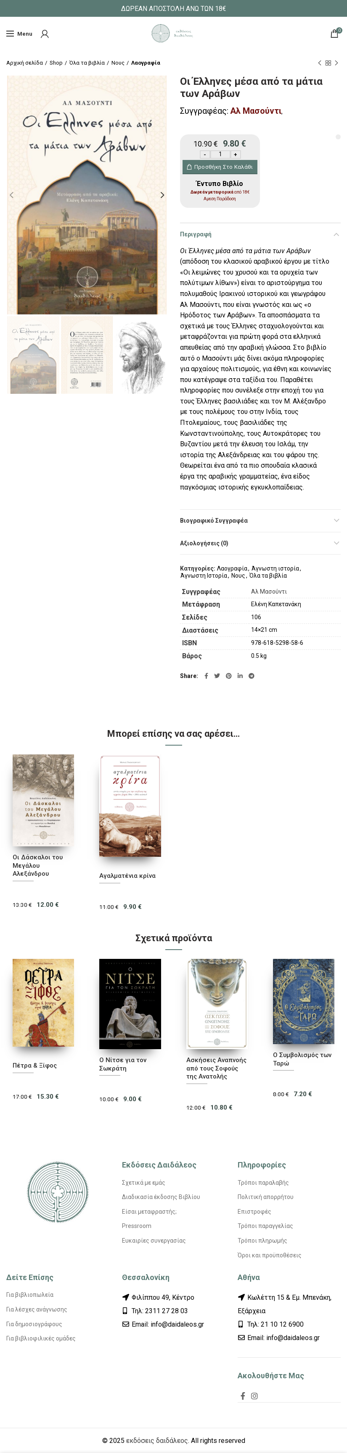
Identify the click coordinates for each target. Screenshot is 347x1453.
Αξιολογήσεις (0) (204, 543)
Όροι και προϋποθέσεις (270, 1255)
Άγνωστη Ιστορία (203, 575)
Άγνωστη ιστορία (275, 568)
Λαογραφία (145, 63)
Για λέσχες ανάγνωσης (36, 1309)
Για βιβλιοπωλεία (29, 1294)
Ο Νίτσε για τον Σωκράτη (122, 1064)
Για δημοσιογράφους (34, 1324)
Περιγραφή (196, 234)
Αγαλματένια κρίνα (127, 876)
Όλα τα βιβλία (87, 63)
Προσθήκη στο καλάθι (223, 167)
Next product (336, 63)
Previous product (319, 63)
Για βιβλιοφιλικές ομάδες (41, 1338)
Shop (56, 63)
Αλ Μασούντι (255, 111)
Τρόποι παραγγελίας (265, 1226)
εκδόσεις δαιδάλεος (157, 1441)
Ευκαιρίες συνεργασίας (154, 1240)
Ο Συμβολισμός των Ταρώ (302, 1059)
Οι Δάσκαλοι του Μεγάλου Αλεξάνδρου (38, 865)
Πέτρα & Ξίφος (35, 1065)
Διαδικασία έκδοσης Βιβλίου (161, 1197)
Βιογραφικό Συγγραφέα (214, 520)
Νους (117, 63)
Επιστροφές (254, 1211)
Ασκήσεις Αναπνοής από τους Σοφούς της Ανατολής (216, 1068)
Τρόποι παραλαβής (263, 1182)
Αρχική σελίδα (24, 63)
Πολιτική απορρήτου (266, 1197)
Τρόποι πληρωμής (262, 1240)
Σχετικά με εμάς (143, 1182)
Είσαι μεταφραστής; (149, 1211)
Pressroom (136, 1226)
